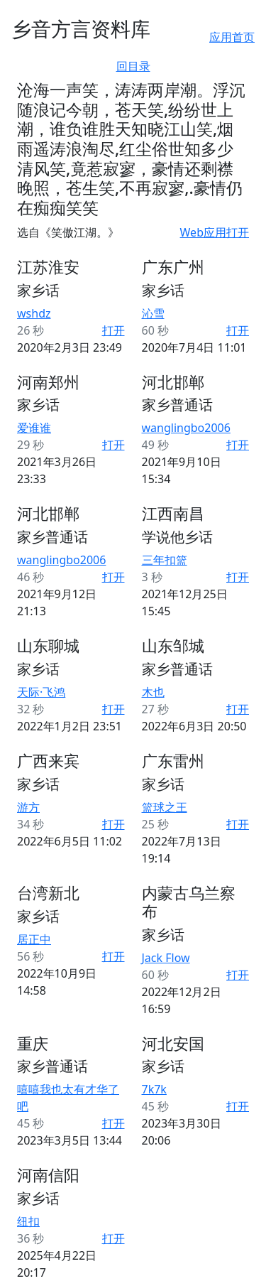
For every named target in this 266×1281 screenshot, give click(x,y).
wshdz (34, 313)
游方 (28, 807)
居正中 (34, 939)
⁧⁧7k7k (154, 1089)
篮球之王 (164, 807)
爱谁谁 (34, 428)
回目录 (133, 66)
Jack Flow (166, 958)
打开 (113, 330)
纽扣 (28, 1221)
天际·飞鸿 (41, 692)
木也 (153, 692)
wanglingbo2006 (186, 428)
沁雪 (153, 313)
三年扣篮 (164, 560)
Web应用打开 (214, 232)
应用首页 (232, 37)
